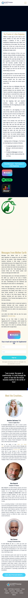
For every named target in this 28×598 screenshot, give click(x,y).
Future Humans (14, 593)
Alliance (14, 595)
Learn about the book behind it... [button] (14, 575)
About (5, 589)
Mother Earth (19, 591)
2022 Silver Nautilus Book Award (19, 454)
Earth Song (12, 591)
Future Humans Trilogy (19, 294)
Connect (21, 593)
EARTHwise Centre (16, 429)
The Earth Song (11, 316)
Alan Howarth (4, 487)
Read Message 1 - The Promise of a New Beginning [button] (14, 165)
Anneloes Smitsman (7, 424)
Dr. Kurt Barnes (5, 543)
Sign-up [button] (14, 358)
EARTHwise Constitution (14, 589)
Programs (7, 593)
